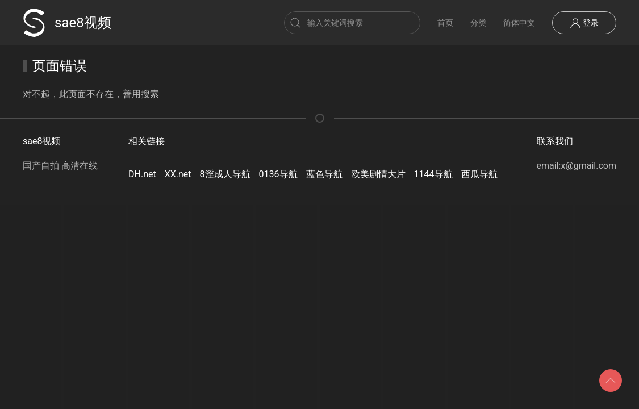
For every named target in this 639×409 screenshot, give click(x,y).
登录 (584, 23)
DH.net (142, 174)
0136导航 (278, 174)
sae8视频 (67, 22)
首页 (445, 22)
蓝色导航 (324, 174)
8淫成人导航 (225, 174)
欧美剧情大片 (378, 174)
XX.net (178, 174)
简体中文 (519, 22)
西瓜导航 (479, 174)
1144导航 (433, 174)
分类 (478, 22)
